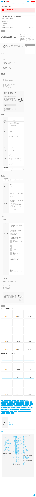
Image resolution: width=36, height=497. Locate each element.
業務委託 (4, 456)
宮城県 (20, 437)
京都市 (16, 453)
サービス (24, 442)
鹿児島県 (17, 461)
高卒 (23, 464)
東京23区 (21, 443)
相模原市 (20, 444)
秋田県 (16, 438)
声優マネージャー (16, 405)
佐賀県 (18, 459)
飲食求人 (22, 407)
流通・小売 (24, 444)
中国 (13, 454)
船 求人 (30, 405)
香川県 (18, 457)
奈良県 (18, 452)
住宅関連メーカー (25, 439)
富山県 (16, 447)
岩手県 (18, 437)
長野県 (20, 445)
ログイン (29, 1)
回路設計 (8, 409)
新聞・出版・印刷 (11, 424)
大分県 (18, 460)
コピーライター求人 (25, 405)
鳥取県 (16, 454)
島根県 (18, 454)
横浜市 (16, 444)
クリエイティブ (9, 3)
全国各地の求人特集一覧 (25, 458)
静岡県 (18, 448)
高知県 (16, 458)
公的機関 (24, 452)
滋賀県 (16, 451)
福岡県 (16, 459)
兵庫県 (16, 452)
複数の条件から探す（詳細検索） (26, 457)
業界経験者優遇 (16, 426)
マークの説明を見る (22, 172)
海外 (13, 463)
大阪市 (18, 453)
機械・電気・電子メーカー (25, 437)
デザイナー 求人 (4, 405)
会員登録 (33, 1)
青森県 (16, 437)
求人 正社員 (18, 409)
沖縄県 (18, 461)
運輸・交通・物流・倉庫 (25, 450)
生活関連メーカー (25, 440)
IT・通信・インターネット (25, 436)
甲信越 (14, 445)
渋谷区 (11, 420)
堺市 (20, 453)
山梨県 (18, 445)
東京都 (9, 420)
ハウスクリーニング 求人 (10, 405)
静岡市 (16, 450)
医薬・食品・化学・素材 (6, 449)
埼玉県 (16, 441)
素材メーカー (24, 438)
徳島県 (16, 457)
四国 (13, 457)
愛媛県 (20, 457)
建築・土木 (5, 448)
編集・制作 (13, 3)
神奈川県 (17, 442)
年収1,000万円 (14, 400)
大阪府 (20, 451)
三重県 (16, 449)
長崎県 (20, 459)
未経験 (23, 463)
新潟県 (16, 445)
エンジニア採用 (3, 409)
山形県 (18, 438)
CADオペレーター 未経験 (5, 407)
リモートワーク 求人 (28, 409)
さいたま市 (17, 443)
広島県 (16, 455)
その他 (23, 453)
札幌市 (16, 436)
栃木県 (18, 440)
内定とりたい (25, 400)
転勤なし (13, 426)
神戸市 (21, 453)
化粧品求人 (16, 407)
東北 (13, 437)
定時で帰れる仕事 (31, 407)
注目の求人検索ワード (12, 409)
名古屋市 (20, 450)
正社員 (4, 454)
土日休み (22, 400)
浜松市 (18, 450)
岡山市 (16, 456)
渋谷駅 (9, 422)
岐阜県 (16, 448)
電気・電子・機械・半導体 (6, 447)
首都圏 (14, 441)
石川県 (18, 447)
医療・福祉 (5, 441)
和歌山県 (20, 452)
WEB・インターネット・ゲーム (7, 445)
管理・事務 (5, 438)
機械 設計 (26, 407)
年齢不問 (10, 400)
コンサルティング (25, 448)
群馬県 (20, 440)
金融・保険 (24, 447)
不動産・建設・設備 (25, 449)
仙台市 (16, 439)
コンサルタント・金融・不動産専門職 (7, 443)
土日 (19, 407)
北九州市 (17, 462)
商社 (23, 441)
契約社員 (4, 455)
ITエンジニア (5, 446)
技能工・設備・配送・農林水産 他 (7, 450)
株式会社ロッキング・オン (19, 3)
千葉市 (19, 443)
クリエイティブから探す (5, 3)
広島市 (18, 456)
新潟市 (16, 446)
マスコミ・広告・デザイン (25, 446)
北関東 (14, 440)
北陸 (13, 447)
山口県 (18, 455)
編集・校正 (15, 3)
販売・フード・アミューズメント (7, 439)
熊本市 (20, 462)
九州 (13, 459)
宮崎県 (20, 460)
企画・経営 (5, 437)
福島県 (20, 438)
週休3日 (18, 400)
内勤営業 (21, 405)
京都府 (18, 451)
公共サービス (5, 451)
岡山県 (20, 454)
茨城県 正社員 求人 (11, 407)
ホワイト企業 (6, 400)
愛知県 (20, 448)
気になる (7, 316)
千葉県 (18, 441)
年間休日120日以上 (20, 426)
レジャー (24, 443)
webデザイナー (23, 409)
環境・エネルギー (25, 451)
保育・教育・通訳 (5, 442)
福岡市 (18, 462)
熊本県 (16, 460)
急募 (23, 426)
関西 (13, 451)
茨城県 (16, 440)
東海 (13, 448)
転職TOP (2, 3)
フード (23, 445)
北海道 (14, 436)
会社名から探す (24, 456)
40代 (2, 400)
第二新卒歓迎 (10, 426)
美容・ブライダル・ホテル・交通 (7, 440)
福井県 (20, 447)
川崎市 (18, 444)
